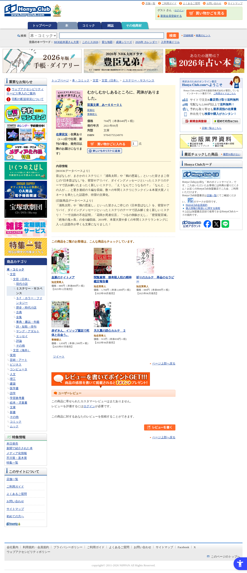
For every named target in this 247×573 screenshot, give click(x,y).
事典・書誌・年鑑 (27, 322)
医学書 (14, 388)
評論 (19, 341)
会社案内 (12, 547)
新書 (13, 412)
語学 (13, 393)
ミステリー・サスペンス (138, 80)
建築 (13, 383)
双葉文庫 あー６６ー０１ (104, 105)
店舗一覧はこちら (211, 128)
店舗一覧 (150, 3)
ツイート (59, 356)
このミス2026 (90, 42)
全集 (19, 317)
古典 (19, 312)
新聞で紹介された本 (19, 448)
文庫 (13, 407)
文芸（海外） (21, 350)
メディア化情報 (16, 453)
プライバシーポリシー (68, 547)
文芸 (13, 274)
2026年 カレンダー (146, 42)
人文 (13, 374)
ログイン (179, 10)
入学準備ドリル (170, 42)
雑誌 (110, 25)
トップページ (41, 25)
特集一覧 (12, 462)
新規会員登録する (171, 15)
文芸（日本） (21, 279)
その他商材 (134, 25)
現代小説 (22, 283)
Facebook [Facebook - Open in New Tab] (183, 547)
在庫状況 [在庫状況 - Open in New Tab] (62, 134)
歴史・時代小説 (26, 307)
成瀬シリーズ (124, 42)
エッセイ (22, 336)
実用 (13, 355)
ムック (14, 426)
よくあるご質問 (191, 3)
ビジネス (15, 364)
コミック (88, 25)
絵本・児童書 (18, 402)
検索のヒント (203, 35)
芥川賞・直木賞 (16, 458)
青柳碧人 (92, 114)
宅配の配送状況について (28, 99)
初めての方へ (15, 516)
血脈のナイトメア (63, 277)
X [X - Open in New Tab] (195, 547)
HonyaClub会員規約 (196, 205)
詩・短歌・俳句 (26, 326)
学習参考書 (17, 398)
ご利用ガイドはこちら (224, 93)
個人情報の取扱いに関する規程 (203, 208)
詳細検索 (188, 35)
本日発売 (12, 443)
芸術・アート (18, 360)
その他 (20, 345)
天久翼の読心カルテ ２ (110, 330)
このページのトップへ (225, 556)
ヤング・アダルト (27, 331)
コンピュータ (18, 369)
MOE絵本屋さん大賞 (66, 42)
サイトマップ (235, 3)
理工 (13, 379)
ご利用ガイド (169, 3)
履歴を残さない (231, 154)
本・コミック (15, 269)
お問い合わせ (214, 3)
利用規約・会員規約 (36, 547)
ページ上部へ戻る (163, 363)
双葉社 (91, 110)
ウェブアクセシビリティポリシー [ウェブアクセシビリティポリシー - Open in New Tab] (28, 552)
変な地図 (107, 42)
